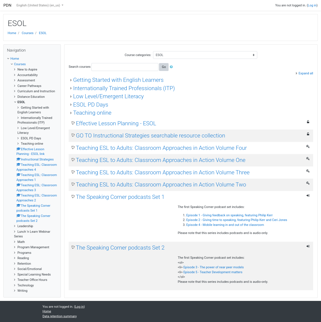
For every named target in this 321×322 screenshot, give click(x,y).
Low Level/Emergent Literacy (108, 96)
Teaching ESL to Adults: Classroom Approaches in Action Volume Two (161, 184)
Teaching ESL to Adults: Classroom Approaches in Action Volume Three (163, 172)
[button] (172, 67)
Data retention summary (60, 316)
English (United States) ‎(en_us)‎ (39, 5)
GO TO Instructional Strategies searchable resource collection (150, 135)
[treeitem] (32, 58)
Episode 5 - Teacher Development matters (212, 272)
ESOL (43, 33)
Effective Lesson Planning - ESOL (116, 123)
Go (164, 67)
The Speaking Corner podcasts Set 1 (120, 197)
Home (12, 33)
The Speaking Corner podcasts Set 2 (120, 247)
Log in (312, 5)
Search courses (80, 67)
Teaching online (92, 113)
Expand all (306, 73)
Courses (27, 33)
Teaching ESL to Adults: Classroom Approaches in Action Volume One (161, 160)
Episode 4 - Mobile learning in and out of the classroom (225, 225)
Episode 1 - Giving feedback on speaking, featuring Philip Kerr (229, 215)
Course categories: (138, 55)
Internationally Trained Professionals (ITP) (124, 88)
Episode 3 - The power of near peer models (213, 267)
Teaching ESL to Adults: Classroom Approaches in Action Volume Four (161, 148)
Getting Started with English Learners (118, 80)
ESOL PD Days (90, 104)
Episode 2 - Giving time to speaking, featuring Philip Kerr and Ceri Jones (236, 220)
